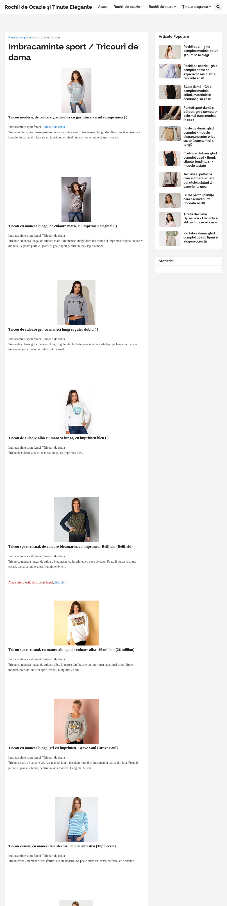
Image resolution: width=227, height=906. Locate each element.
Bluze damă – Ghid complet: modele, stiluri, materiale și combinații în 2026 (197, 93)
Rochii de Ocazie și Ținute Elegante (48, 7)
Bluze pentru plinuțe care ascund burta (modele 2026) (199, 199)
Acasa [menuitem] (102, 7)
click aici (59, 582)
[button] (218, 7)
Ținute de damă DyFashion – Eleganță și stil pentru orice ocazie (201, 218)
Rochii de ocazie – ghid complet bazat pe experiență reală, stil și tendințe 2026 (201, 72)
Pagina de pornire (21, 37)
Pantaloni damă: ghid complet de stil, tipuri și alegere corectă (201, 237)
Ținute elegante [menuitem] (195, 7)
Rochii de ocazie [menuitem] (127, 7)
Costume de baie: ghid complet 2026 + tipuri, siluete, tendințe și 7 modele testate (200, 159)
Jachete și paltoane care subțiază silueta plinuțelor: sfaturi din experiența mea (199, 180)
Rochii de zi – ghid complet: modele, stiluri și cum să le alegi (201, 51)
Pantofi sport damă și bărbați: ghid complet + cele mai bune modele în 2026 (201, 114)
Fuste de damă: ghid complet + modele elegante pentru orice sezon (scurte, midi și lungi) (199, 137)
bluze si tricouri (49, 37)
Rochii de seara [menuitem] (161, 7)
